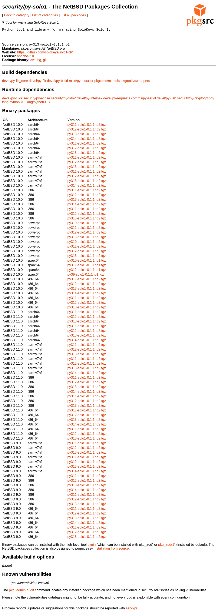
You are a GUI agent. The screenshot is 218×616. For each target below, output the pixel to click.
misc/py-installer (81, 83)
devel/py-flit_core (15, 83)
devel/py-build (57, 83)
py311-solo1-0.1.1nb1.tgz (86, 267)
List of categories (45, 15)
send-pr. (132, 610)
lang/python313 (13, 104)
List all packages (73, 15)
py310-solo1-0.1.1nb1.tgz (86, 263)
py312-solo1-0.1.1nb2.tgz (86, 131)
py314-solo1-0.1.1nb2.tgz (86, 141)
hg (39, 62)
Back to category (16, 15)
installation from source (111, 551)
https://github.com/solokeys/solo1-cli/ (45, 54)
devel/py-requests (116, 100)
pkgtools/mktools (107, 83)
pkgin (91, 547)
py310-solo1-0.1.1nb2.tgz (86, 225)
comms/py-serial (143, 100)
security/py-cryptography (195, 100)
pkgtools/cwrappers (135, 83)
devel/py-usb (166, 100)
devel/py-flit (37, 83)
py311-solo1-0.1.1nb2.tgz (86, 127)
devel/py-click (12, 100)
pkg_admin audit (21, 592)
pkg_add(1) (166, 547)
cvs (33, 62)
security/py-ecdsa (36, 100)
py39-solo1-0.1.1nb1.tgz (85, 277)
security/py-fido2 (63, 100)
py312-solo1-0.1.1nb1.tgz (86, 272)
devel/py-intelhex (89, 100)
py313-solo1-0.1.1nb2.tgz (86, 136)
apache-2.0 (25, 58)
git (45, 62)
